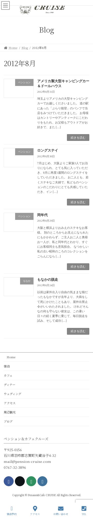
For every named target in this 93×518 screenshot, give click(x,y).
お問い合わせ (60, 511)
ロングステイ (47, 150)
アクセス (10, 403)
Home (10, 357)
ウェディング (12, 394)
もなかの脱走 (47, 279)
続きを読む (78, 137)
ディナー (9, 384)
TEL (84, 511)
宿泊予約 (12, 511)
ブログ (8, 421)
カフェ (8, 375)
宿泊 (7, 366)
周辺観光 (10, 412)
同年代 (42, 215)
